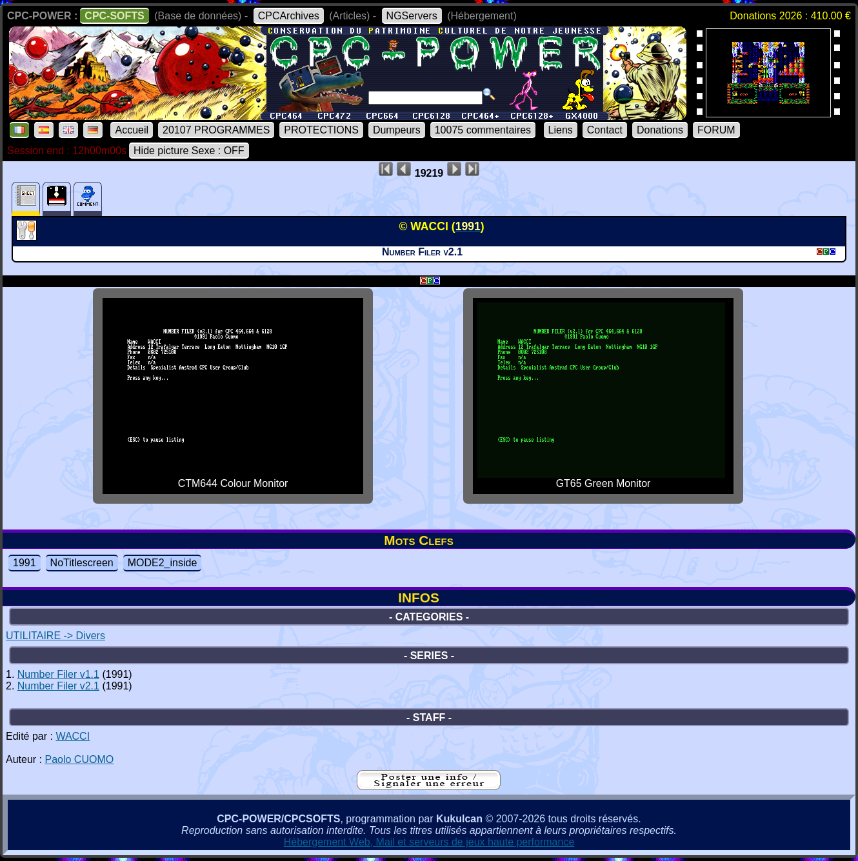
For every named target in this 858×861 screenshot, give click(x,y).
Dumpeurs (397, 129)
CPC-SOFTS (114, 15)
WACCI (72, 736)
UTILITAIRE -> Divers (55, 635)
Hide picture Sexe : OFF (189, 150)
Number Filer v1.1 (58, 674)
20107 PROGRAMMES (216, 129)
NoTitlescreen (82, 562)
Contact (605, 129)
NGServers (411, 15)
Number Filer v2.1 (58, 685)
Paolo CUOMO (79, 759)
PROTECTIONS (321, 129)
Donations (660, 129)
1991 (24, 562)
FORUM (716, 129)
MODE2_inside (162, 562)
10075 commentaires (483, 129)
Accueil (131, 129)
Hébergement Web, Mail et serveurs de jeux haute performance (429, 841)
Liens (560, 129)
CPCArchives (288, 15)
